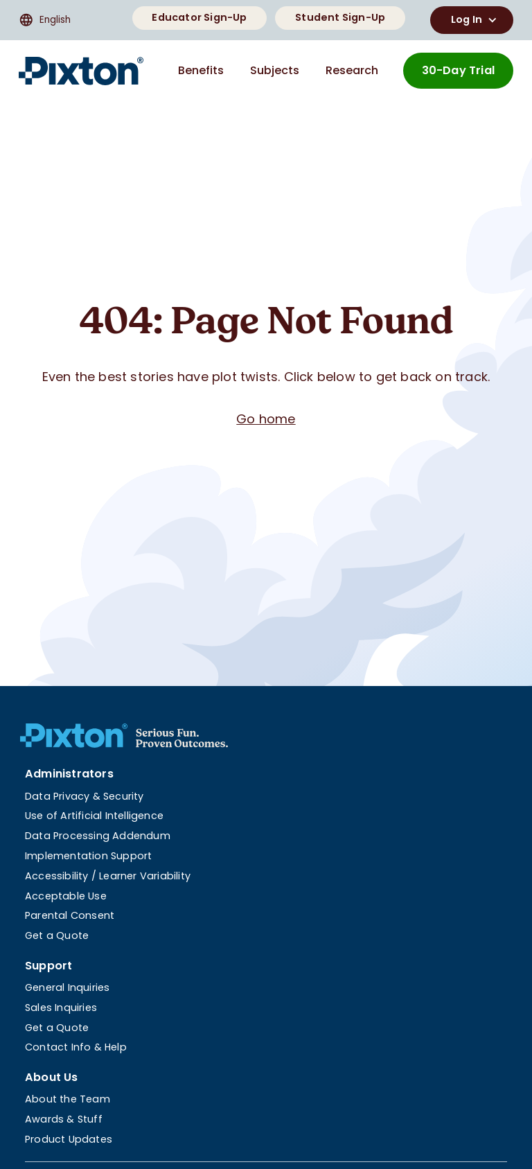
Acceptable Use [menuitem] (66, 896)
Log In (475, 20)
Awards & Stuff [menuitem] (64, 1119)
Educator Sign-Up (199, 17)
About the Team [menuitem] (67, 1099)
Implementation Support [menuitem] (88, 856)
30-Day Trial (458, 70)
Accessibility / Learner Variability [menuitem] (107, 876)
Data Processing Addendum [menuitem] (97, 836)
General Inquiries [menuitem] (67, 987)
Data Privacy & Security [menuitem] (84, 796)
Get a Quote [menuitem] (57, 935)
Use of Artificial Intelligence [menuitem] (94, 816)
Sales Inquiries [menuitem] (61, 1007)
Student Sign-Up (340, 17)
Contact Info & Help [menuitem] (76, 1047)
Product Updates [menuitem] (68, 1139)
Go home (265, 419)
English (45, 20)
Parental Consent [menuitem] (69, 915)
